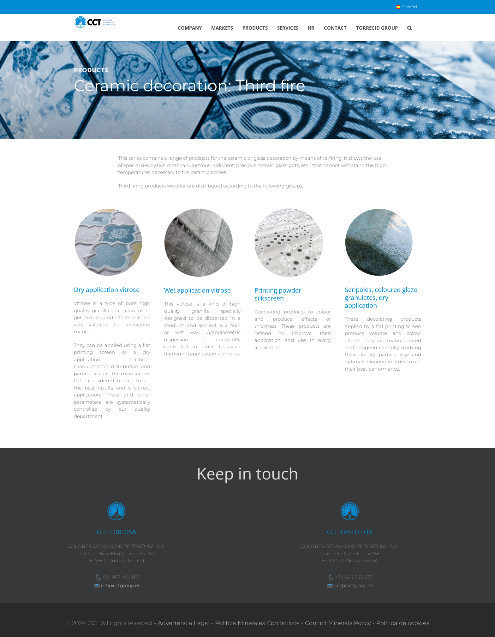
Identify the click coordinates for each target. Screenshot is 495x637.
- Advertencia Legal (182, 623)
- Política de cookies (401, 623)
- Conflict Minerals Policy (336, 623)
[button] (409, 27)
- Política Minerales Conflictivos (255, 623)
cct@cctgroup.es (120, 585)
